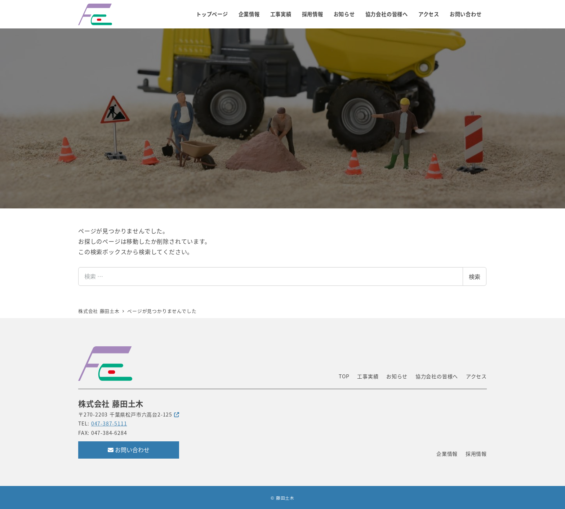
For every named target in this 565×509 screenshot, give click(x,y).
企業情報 (447, 453)
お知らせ (397, 376)
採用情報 (476, 453)
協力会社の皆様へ (436, 376)
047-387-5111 (109, 423)
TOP (344, 376)
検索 (474, 276)
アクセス (476, 376)
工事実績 (367, 376)
